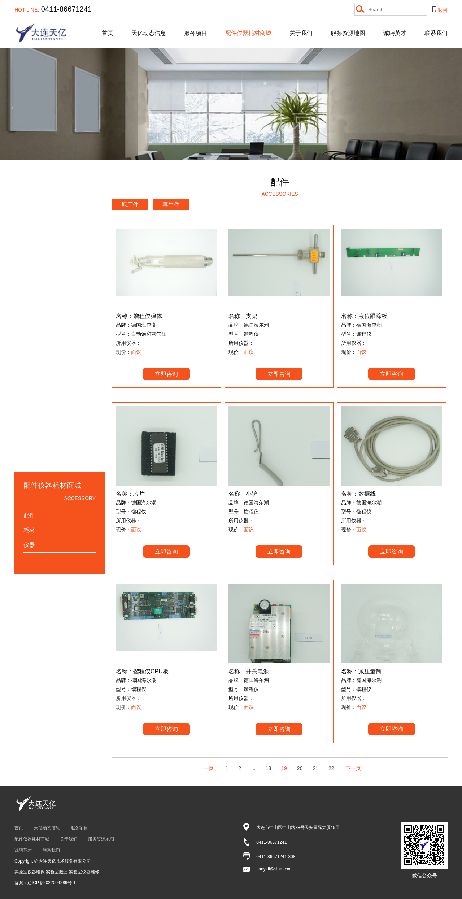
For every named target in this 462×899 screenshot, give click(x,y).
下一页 (353, 768)
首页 (107, 33)
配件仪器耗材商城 (248, 33)
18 (268, 768)
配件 (29, 515)
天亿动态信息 (148, 33)
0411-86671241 (53, 9)
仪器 (29, 545)
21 (315, 768)
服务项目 (195, 33)
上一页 (206, 768)
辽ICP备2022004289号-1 (51, 882)
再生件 (171, 204)
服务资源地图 (348, 33)
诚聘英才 (394, 33)
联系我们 (436, 33)
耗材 (29, 530)
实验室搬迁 (57, 871)
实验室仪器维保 (30, 871)
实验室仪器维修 (84, 871)
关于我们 (301, 33)
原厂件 (130, 204)
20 (300, 768)
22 (331, 768)
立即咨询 (166, 374)
